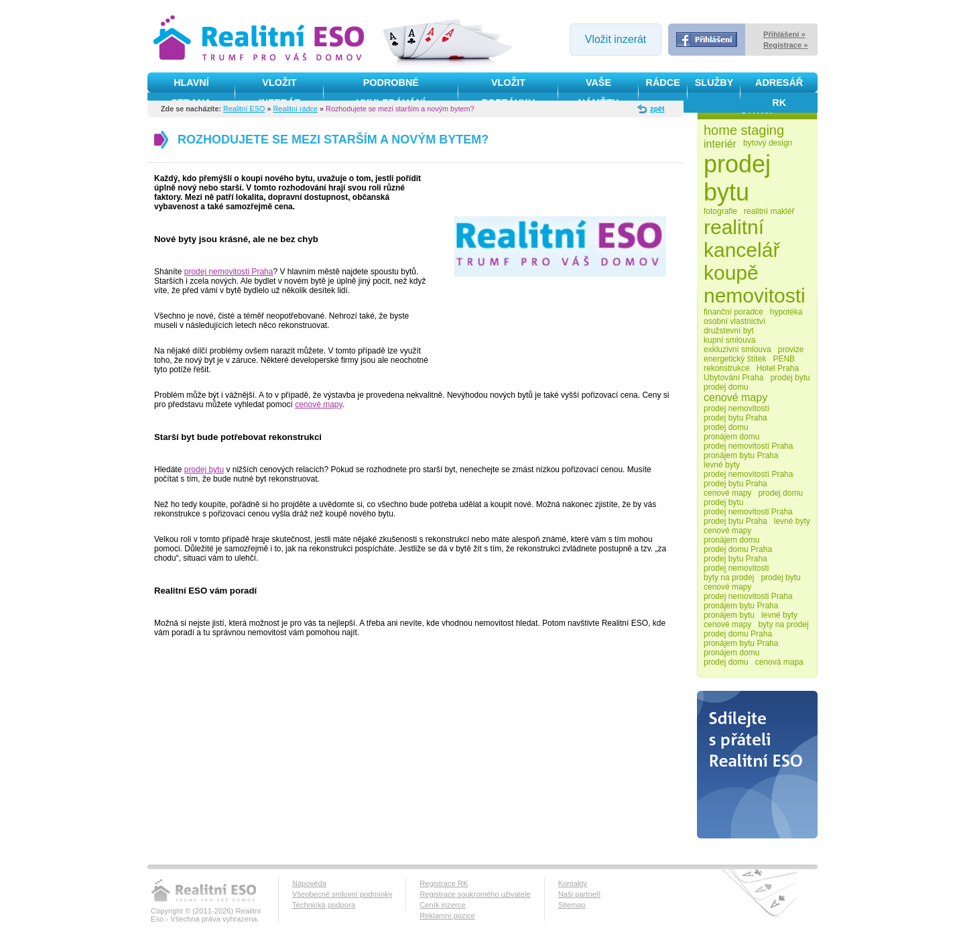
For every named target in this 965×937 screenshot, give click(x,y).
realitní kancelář (741, 238)
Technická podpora (323, 905)
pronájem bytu (729, 615)
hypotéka (786, 312)
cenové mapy (318, 404)
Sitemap (572, 905)
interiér (720, 144)
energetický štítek (735, 359)
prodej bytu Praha (735, 418)
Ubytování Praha (733, 377)
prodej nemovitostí (736, 408)
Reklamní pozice (447, 916)
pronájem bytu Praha (741, 455)
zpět (657, 109)
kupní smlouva (729, 340)
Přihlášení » (784, 34)
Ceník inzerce (442, 905)
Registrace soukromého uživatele (475, 894)
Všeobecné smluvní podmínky (342, 894)
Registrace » (785, 45)
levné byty (722, 465)
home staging (744, 130)
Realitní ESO (244, 109)
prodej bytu (204, 469)
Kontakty (573, 883)
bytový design (767, 143)
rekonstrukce (727, 368)
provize (791, 349)
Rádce (663, 82)
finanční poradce (733, 312)
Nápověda (309, 883)
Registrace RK (444, 883)
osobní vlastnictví (734, 321)
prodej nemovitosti (736, 568)
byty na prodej (729, 577)
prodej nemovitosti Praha (228, 271)
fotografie (720, 211)
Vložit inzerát (616, 39)
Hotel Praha (778, 368)
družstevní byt (729, 330)
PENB (784, 359)
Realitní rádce (295, 109)
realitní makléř (769, 211)
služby (714, 82)
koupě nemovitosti (755, 284)
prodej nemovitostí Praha (748, 446)
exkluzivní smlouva (737, 349)
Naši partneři (579, 894)
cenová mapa (779, 662)
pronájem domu (731, 436)
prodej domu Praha (738, 549)
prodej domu (726, 387)
